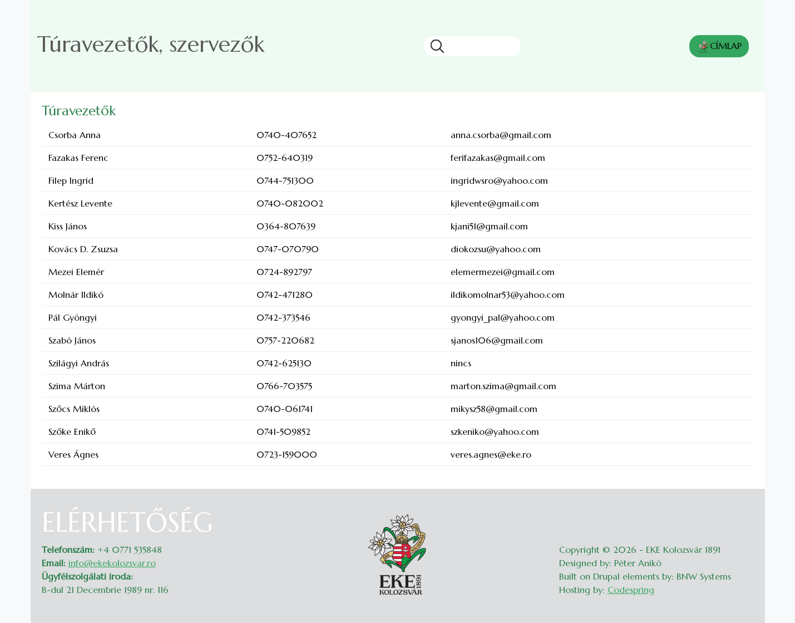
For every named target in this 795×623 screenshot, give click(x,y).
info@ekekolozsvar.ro (112, 562)
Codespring (631, 589)
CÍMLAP (719, 46)
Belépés (743, 513)
